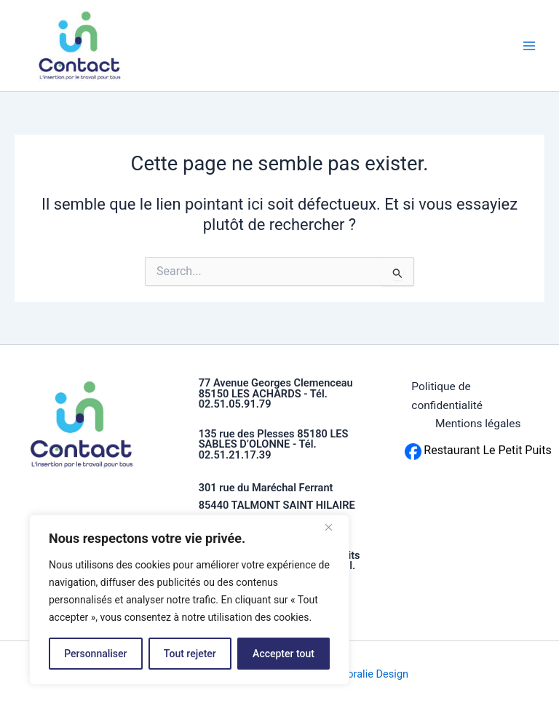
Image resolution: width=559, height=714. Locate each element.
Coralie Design (374, 674)
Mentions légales (478, 423)
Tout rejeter (190, 653)
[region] (189, 600)
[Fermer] (334, 527)
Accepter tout (283, 653)
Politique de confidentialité (447, 396)
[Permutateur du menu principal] (529, 46)
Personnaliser (95, 653)
